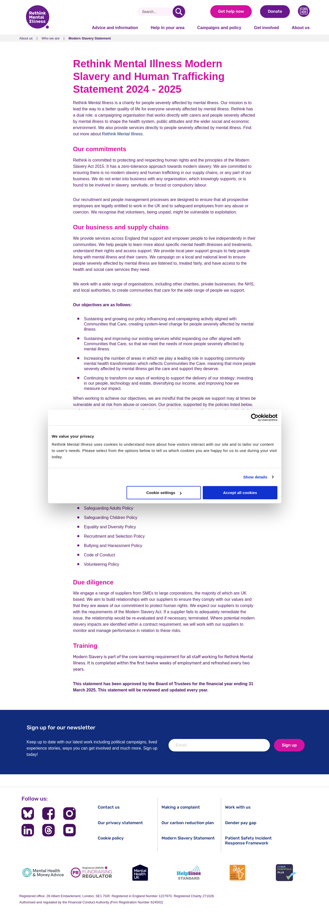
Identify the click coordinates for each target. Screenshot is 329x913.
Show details (255, 477)
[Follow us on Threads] (48, 830)
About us (301, 27)
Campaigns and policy (219, 27)
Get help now (231, 11)
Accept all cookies (240, 492)
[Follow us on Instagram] (69, 813)
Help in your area (168, 27)
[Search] (157, 12)
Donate (275, 11)
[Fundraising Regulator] (91, 872)
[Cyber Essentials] (286, 872)
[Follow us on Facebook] (48, 813)
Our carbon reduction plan (188, 822)
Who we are (50, 38)
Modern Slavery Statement (188, 838)
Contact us (109, 807)
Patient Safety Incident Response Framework (248, 840)
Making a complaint (181, 807)
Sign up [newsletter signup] (289, 745)
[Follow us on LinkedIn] (27, 830)
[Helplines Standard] (188, 872)
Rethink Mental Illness (122, 134)
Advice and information (115, 27)
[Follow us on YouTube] (69, 830)
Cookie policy (111, 838)
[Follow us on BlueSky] (27, 813)
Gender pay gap (240, 822)
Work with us (238, 807)
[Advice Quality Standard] (237, 872)
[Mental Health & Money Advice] (43, 872)
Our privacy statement (120, 822)
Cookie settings (163, 492)
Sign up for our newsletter (61, 727)
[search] (179, 11)
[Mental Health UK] (140, 872)
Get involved (266, 27)
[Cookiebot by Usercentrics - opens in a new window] (254, 417)
